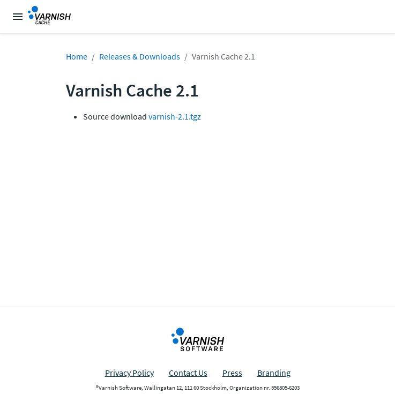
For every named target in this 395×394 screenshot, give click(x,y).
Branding (273, 372)
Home (76, 56)
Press (232, 372)
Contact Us (188, 372)
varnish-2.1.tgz (174, 116)
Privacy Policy (129, 372)
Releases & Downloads (139, 56)
